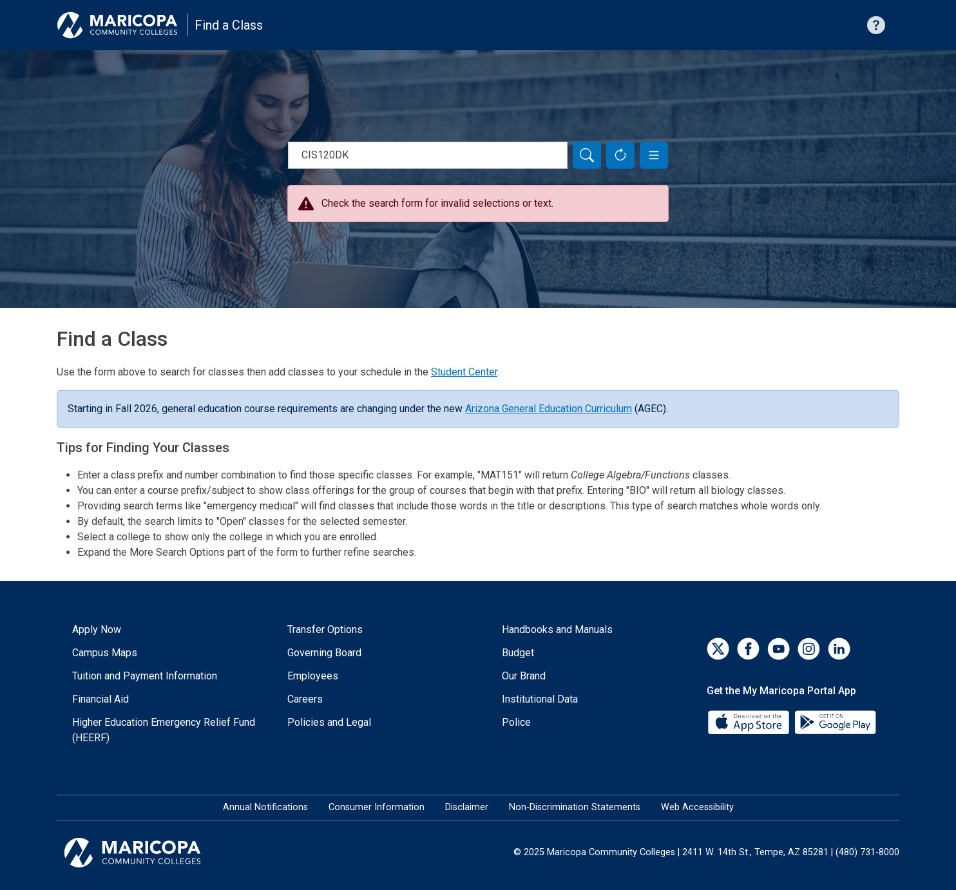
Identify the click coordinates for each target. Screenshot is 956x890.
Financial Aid (100, 699)
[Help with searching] (876, 25)
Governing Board (324, 653)
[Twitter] (718, 649)
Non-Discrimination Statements (574, 807)
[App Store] (750, 721)
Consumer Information (377, 807)
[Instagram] (809, 649)
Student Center (464, 372)
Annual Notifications (265, 807)
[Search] (587, 155)
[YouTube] (778, 649)
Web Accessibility (697, 807)
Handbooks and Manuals (557, 629)
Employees (312, 676)
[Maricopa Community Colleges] (148, 852)
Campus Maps (104, 653)
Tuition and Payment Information (144, 676)
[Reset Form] (620, 155)
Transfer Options (325, 629)
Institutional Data (540, 699)
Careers (305, 699)
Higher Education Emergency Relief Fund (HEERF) (163, 730)
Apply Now (96, 629)
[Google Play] (835, 721)
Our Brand (524, 676)
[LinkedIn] (839, 649)
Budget (518, 653)
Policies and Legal (329, 722)
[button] (654, 155)
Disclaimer (466, 807)
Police (516, 722)
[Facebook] (748, 649)
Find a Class (229, 25)
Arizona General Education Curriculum (548, 408)
